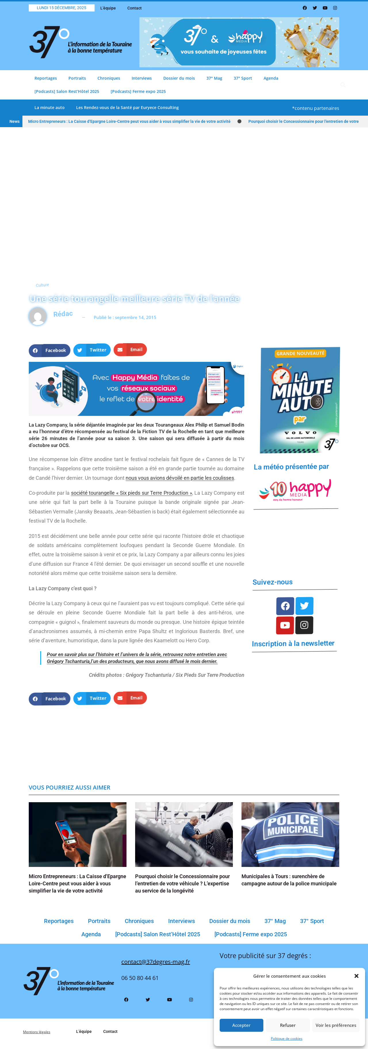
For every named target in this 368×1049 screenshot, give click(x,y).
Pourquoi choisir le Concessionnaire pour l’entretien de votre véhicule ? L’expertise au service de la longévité (182, 888)
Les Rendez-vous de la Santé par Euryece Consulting (127, 107)
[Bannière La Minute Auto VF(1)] (298, 399)
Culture (32, 276)
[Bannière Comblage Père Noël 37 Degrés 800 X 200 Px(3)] (239, 42)
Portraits (77, 78)
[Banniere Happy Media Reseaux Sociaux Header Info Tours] (136, 388)
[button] (356, 976)
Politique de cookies (286, 1038)
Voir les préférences (336, 1025)
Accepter (241, 1025)
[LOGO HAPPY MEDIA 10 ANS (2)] (295, 489)
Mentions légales (39, 1036)
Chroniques (108, 78)
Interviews (142, 78)
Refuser (288, 1025)
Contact (134, 8)
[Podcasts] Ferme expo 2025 (138, 91)
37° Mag (214, 78)
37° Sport (243, 78)
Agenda (271, 78)
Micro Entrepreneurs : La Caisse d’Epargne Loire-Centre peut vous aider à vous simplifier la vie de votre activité (129, 121)
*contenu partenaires (315, 108)
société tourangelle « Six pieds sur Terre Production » (131, 493)
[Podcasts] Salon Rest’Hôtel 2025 (66, 91)
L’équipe (108, 8)
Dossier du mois (179, 78)
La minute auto (49, 107)
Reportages (45, 78)
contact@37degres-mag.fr (155, 966)
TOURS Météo (295, 537)
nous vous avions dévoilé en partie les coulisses (180, 478)
